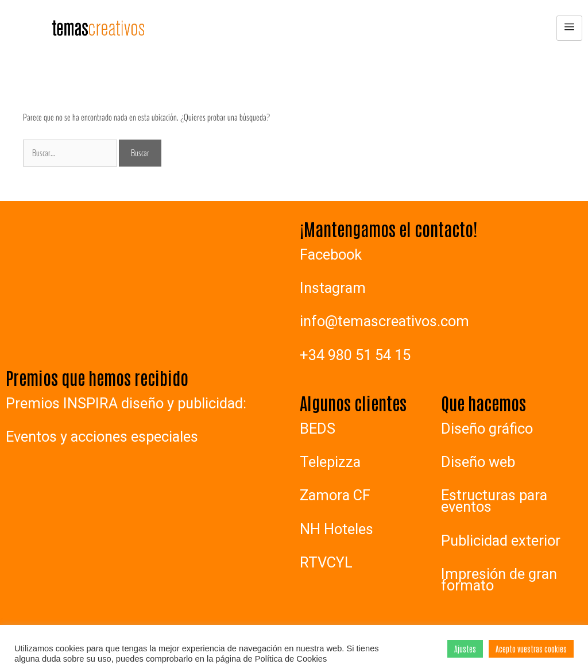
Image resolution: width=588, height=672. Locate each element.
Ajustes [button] (465, 649)
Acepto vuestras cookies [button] (531, 649)
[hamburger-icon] (569, 28)
